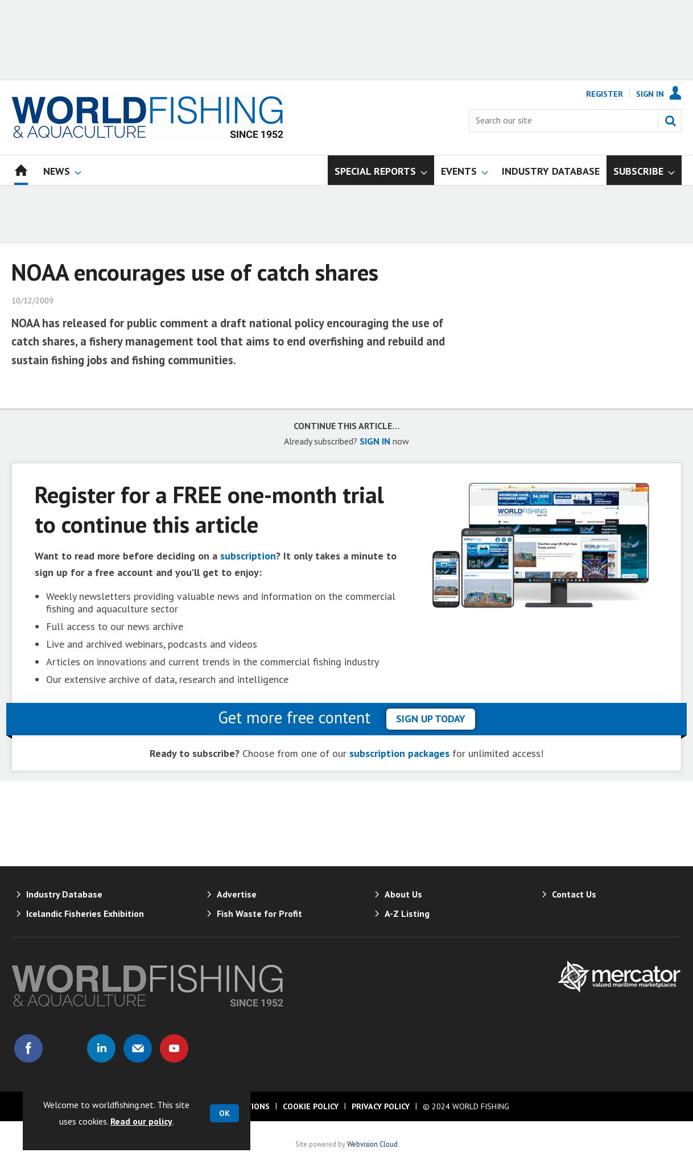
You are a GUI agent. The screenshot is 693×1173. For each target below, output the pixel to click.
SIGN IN (375, 441)
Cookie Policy (311, 1106)
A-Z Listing (407, 913)
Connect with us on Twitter (65, 1048)
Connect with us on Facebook (28, 1048)
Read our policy (141, 1121)
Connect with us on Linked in (101, 1048)
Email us (137, 1048)
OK (224, 1113)
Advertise (237, 894)
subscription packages (399, 753)
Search (670, 121)
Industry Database (64, 894)
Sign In (650, 93)
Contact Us (574, 894)
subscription (248, 555)
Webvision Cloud (372, 1144)
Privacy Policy (381, 1106)
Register (604, 93)
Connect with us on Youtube (174, 1048)
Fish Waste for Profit (259, 913)
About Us (403, 894)
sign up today (430, 718)
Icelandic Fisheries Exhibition (85, 913)
